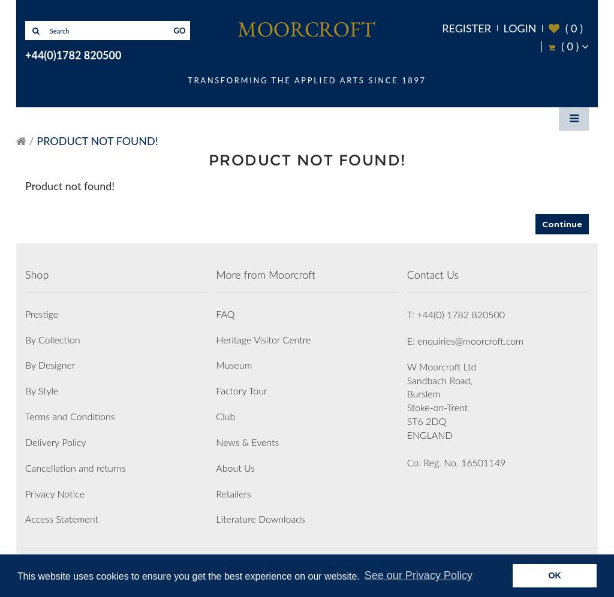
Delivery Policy (55, 442)
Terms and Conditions (70, 416)
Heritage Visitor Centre (263, 339)
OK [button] (554, 575)
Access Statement (61, 518)
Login (520, 28)
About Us (235, 468)
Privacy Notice (55, 493)
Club (225, 416)
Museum (234, 364)
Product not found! (97, 141)
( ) (566, 28)
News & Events (247, 442)
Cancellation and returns (75, 468)
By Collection (52, 339)
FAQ (225, 313)
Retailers (233, 493)
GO (180, 30)
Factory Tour (241, 390)
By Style (41, 390)
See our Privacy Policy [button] (418, 575)
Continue (562, 224)
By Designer (50, 364)
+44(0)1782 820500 (73, 55)
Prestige (41, 313)
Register (466, 28)
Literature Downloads (260, 518)
